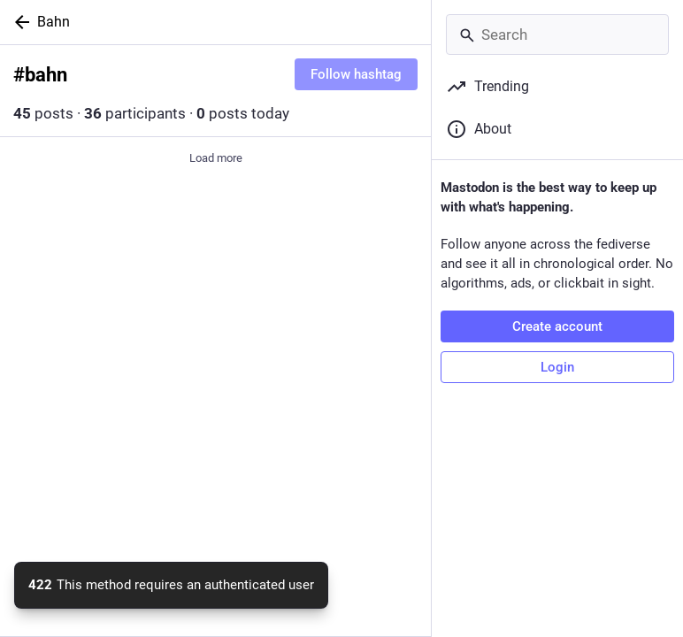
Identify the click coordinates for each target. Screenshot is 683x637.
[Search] (557, 34)
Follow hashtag (356, 74)
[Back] (18, 22)
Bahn (53, 21)
